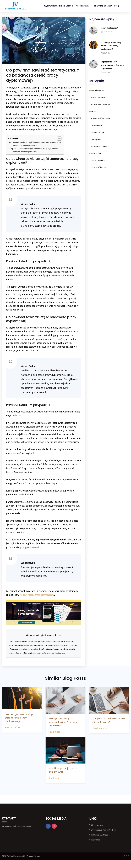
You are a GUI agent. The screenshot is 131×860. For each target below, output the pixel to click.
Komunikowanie (96, 90)
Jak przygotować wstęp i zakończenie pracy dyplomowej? (112, 45)
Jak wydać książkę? (103, 6)
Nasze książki (82, 6)
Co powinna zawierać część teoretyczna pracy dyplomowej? (35, 142)
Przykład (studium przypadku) (25, 145)
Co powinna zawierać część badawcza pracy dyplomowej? (34, 148)
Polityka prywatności (99, 835)
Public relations (98, 97)
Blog (116, 6)
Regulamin (95, 840)
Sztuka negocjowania (100, 104)
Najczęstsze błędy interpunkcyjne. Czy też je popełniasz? (112, 65)
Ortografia (96, 139)
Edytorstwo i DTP (98, 160)
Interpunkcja (98, 132)
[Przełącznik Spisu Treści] (58, 138)
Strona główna (97, 825)
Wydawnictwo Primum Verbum (58, 6)
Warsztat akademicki (100, 146)
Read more (12, 727)
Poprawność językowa (100, 118)
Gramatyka (97, 125)
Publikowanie (95, 153)
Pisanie (92, 111)
